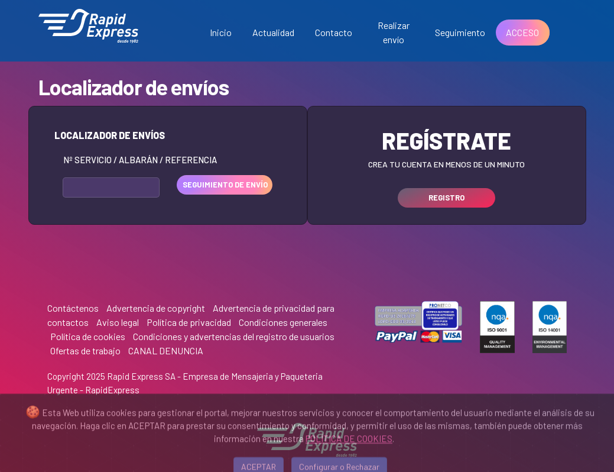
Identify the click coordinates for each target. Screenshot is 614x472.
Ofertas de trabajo (85, 350)
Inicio (221, 32)
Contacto (333, 32)
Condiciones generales (283, 322)
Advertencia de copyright (155, 307)
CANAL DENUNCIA (165, 350)
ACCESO (522, 32)
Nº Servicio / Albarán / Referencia (140, 159)
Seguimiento (460, 32)
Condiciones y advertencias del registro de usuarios (233, 336)
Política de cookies (87, 336)
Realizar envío (394, 32)
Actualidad (273, 32)
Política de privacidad (189, 322)
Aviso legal (117, 322)
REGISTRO (446, 197)
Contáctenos (73, 307)
